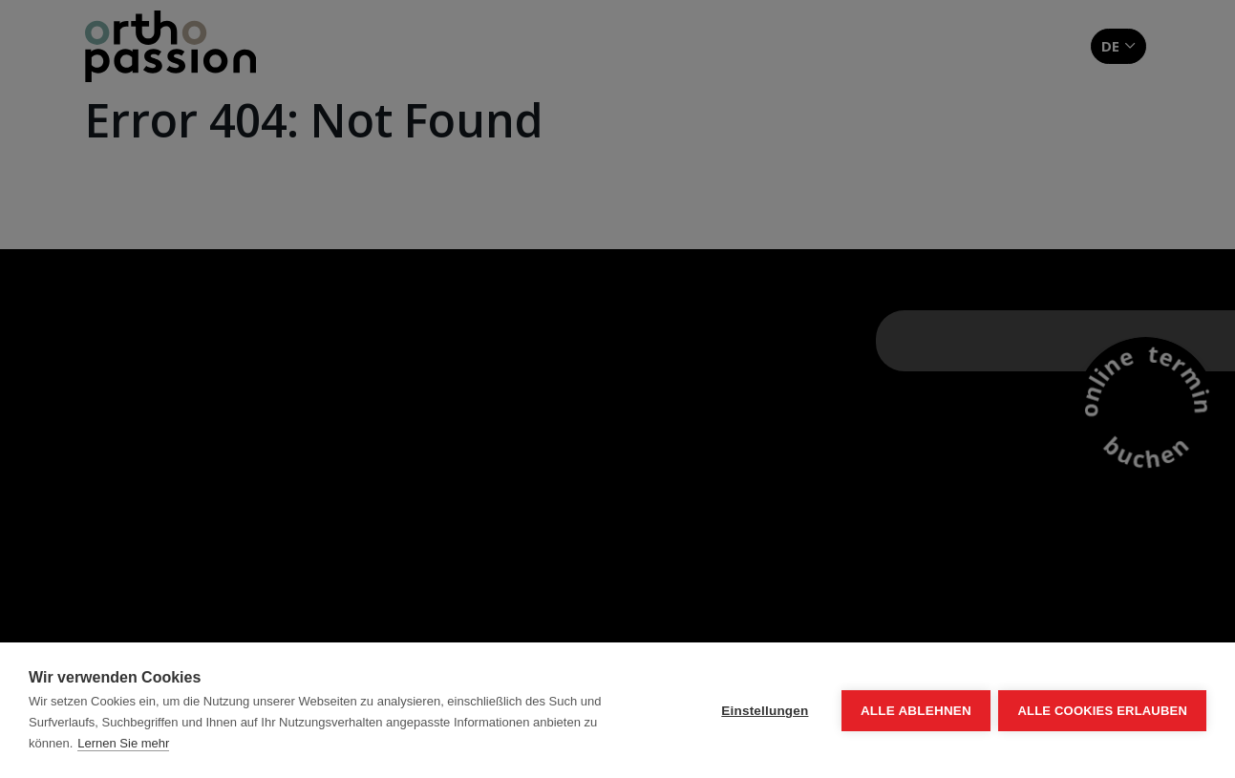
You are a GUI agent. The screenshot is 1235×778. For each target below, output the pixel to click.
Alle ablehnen (914, 711)
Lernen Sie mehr (123, 743)
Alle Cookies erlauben (1102, 711)
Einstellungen (763, 711)
